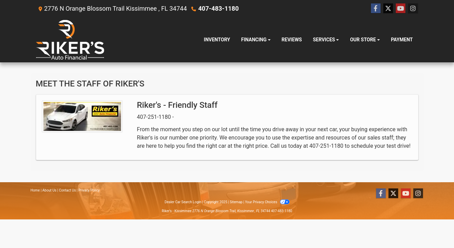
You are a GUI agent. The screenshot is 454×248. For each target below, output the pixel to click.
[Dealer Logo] (70, 40)
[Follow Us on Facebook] (376, 8)
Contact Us (67, 190)
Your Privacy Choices (267, 202)
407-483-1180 (218, 8)
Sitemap (236, 202)
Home (35, 190)
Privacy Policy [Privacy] (89, 190)
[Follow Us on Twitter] (388, 8)
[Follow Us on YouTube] (400, 8)
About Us (49, 190)
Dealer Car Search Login (182, 202)
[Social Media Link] (413, 8)
